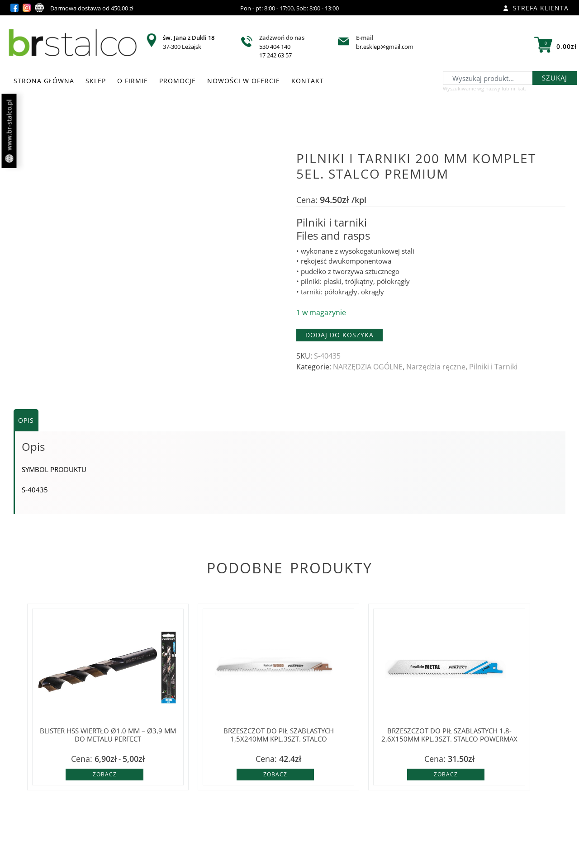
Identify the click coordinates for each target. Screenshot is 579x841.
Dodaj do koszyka (339, 335)
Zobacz (105, 774)
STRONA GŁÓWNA (44, 80)
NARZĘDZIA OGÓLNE (368, 367)
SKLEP (95, 80)
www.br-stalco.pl (9, 131)
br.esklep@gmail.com (384, 47)
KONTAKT (307, 80)
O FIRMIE (132, 80)
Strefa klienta (536, 8)
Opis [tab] (26, 420)
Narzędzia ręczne (435, 367)
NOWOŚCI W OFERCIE (243, 80)
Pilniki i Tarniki (493, 367)
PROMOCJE (177, 80)
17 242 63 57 (275, 55)
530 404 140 (274, 47)
